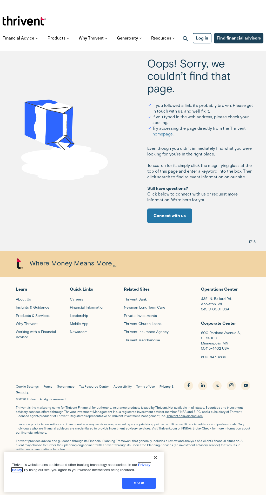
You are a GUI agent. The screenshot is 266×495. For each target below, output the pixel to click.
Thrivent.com (167, 428)
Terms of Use (145, 386)
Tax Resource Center (94, 386)
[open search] (185, 42)
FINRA (182, 412)
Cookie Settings (27, 386)
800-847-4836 (213, 357)
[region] (84, 471)
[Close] (155, 456)
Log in (202, 41)
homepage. (163, 134)
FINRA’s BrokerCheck (196, 428)
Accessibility (123, 386)
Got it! (139, 482)
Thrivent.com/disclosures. (185, 416)
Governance (66, 386)
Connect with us (170, 215)
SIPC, (197, 412)
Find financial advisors (239, 41)
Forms (47, 386)
